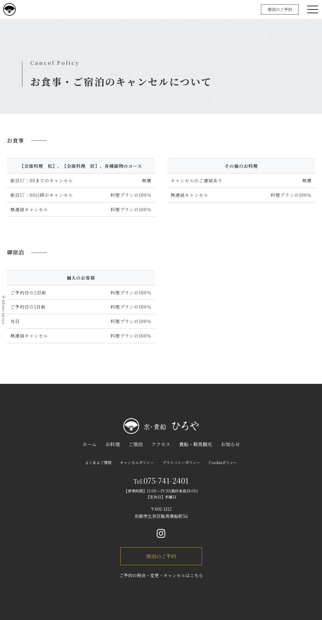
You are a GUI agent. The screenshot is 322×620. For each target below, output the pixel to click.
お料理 (112, 444)
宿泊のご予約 (280, 9)
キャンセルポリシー (137, 462)
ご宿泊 (135, 444)
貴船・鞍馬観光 (195, 444)
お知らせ (230, 444)
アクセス (160, 444)
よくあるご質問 (98, 462)
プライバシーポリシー (181, 462)
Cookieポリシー (223, 462)
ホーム (89, 444)
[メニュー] (312, 9)
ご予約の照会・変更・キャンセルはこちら (161, 575)
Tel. (161, 481)
